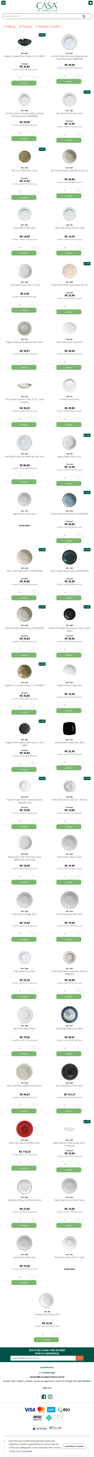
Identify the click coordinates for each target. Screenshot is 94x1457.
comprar (24, 83)
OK (79, 1358)
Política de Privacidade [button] (20, 1451)
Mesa (9, 26)
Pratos (25, 26)
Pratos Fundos (48, 26)
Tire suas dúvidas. (82, 1381)
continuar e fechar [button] (74, 1446)
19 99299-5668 (48, 1372)
